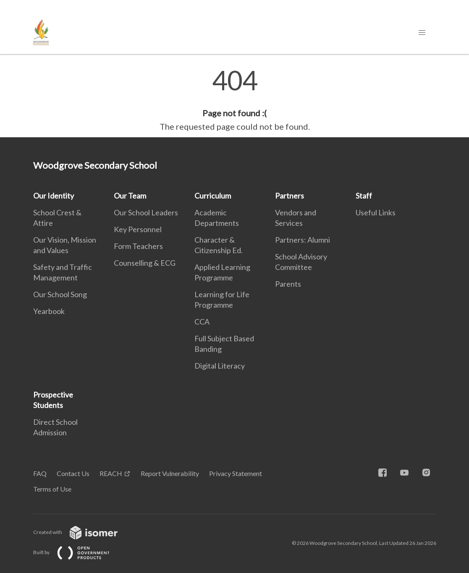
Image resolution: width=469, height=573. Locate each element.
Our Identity (53, 195)
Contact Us (73, 473)
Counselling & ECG (145, 262)
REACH (111, 473)
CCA (202, 321)
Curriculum (212, 195)
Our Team (130, 195)
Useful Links (376, 212)
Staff (364, 195)
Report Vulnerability (170, 473)
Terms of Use (52, 489)
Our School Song (60, 294)
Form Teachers (138, 246)
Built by (78, 552)
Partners (289, 195)
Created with (82, 532)
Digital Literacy (219, 365)
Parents (288, 283)
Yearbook (49, 311)
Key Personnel (138, 229)
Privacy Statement (235, 473)
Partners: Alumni (302, 239)
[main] (234, 100)
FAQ (40, 473)
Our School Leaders (146, 212)
